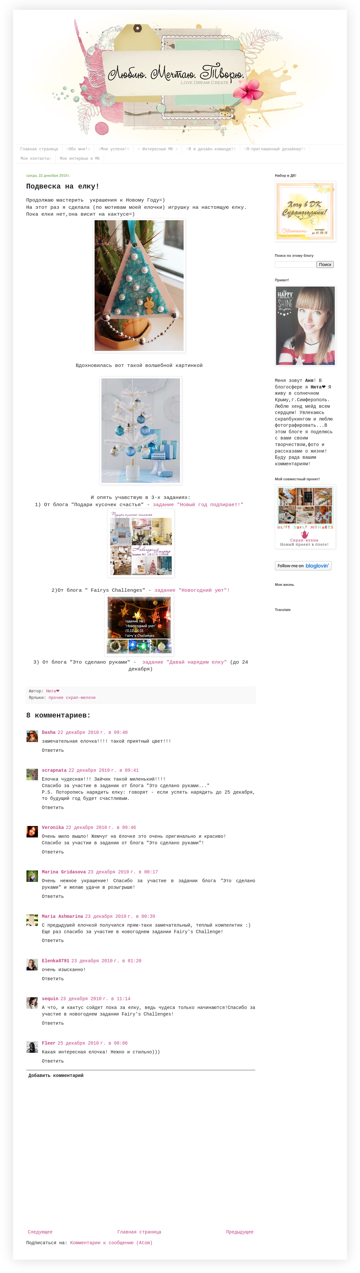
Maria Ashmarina (62, 916)
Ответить (53, 750)
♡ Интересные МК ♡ (158, 149)
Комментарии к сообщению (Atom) (111, 1243)
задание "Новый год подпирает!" (198, 505)
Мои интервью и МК (80, 159)
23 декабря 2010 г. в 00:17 (123, 872)
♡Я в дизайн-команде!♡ (211, 149)
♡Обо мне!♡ (78, 149)
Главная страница (39, 149)
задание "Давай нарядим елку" (184, 662)
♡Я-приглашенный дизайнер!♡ (275, 149)
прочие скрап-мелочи (72, 698)
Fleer (49, 1043)
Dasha (49, 732)
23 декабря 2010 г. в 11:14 (95, 998)
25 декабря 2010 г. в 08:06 (93, 1043)
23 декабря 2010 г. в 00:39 (120, 916)
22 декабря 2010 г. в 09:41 (104, 770)
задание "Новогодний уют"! (192, 590)
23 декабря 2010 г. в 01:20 (106, 961)
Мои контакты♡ (36, 159)
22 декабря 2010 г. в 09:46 (101, 827)
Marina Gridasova (64, 872)
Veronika (53, 827)
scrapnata (54, 770)
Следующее (40, 1232)
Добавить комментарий (55, 1075)
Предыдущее (240, 1232)
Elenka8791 (55, 961)
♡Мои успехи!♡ (114, 149)
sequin (50, 998)
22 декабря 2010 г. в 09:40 (93, 732)
